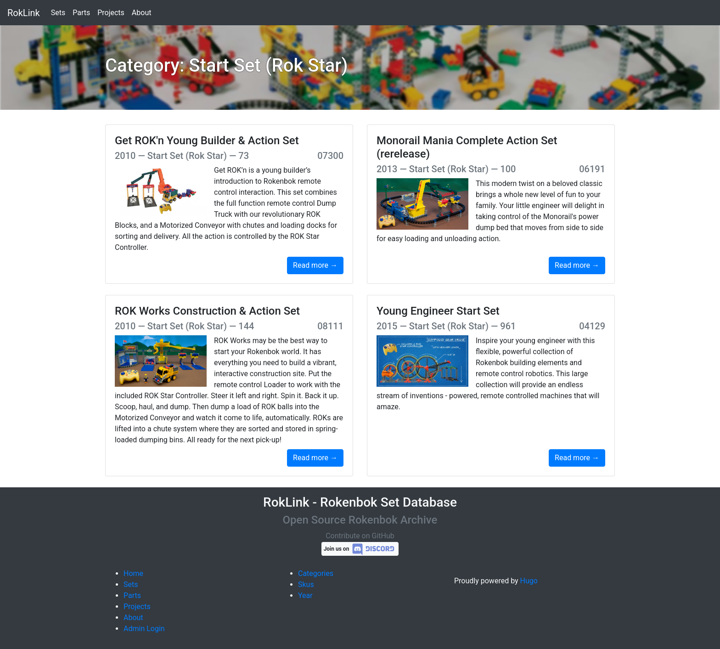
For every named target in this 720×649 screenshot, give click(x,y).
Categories (315, 573)
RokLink (23, 12)
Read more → (315, 265)
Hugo (529, 580)
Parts (81, 12)
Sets (58, 12)
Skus (306, 584)
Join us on (360, 549)
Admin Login (144, 628)
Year (305, 595)
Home (133, 573)
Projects (110, 12)
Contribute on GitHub (360, 535)
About (142, 12)
